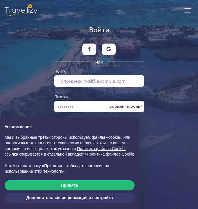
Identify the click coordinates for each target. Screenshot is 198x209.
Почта (60, 71)
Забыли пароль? (126, 106)
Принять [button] (69, 185)
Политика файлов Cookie (110, 154)
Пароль (62, 96)
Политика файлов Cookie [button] (101, 148)
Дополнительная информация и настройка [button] (69, 197)
